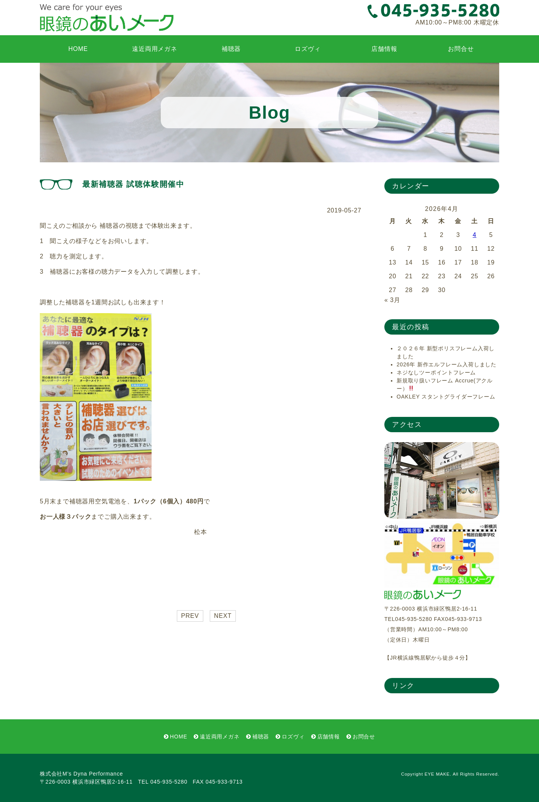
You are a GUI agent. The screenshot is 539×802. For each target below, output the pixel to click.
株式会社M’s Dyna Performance (81, 774)
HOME (78, 49)
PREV (190, 616)
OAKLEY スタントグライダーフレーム (446, 397)
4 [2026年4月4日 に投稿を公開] (475, 235)
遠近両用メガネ (154, 49)
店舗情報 (384, 49)
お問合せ (461, 49)
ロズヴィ (307, 49)
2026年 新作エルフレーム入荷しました (447, 364)
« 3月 (392, 300)
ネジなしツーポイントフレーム (436, 372)
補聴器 (231, 49)
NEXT (223, 616)
